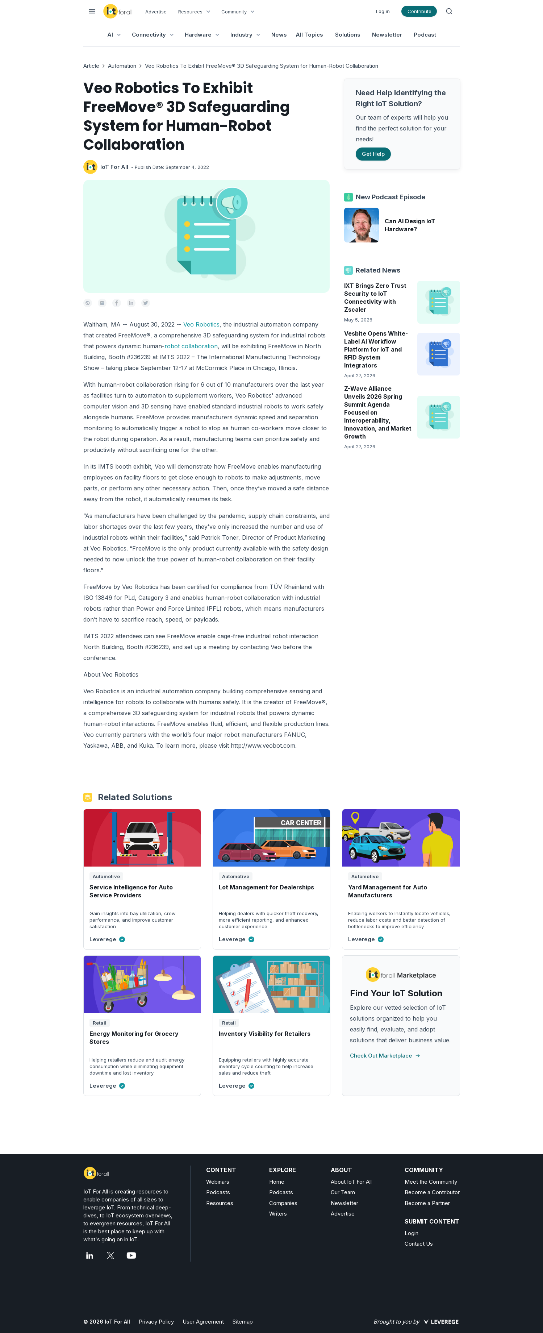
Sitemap (243, 1321)
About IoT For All (351, 1181)
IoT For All (114, 166)
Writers (278, 1213)
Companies (283, 1203)
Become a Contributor (432, 1192)
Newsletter (387, 34)
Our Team (343, 1192)
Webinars (217, 1181)
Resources (219, 1203)
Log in (383, 11)
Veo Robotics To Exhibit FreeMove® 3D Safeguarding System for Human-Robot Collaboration (261, 65)
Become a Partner (427, 1203)
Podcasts (218, 1192)
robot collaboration (191, 346)
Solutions (347, 34)
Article (91, 65)
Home (276, 1181)
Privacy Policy (156, 1321)
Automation (122, 65)
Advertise (156, 11)
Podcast (425, 34)
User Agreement (203, 1321)
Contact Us (419, 1243)
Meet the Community (431, 1181)
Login (411, 1233)
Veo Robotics (201, 324)
